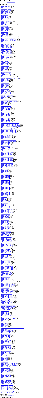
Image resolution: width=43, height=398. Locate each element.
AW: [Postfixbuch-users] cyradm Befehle (5, 62)
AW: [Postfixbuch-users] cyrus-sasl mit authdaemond (6, 74)
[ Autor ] (12, 2)
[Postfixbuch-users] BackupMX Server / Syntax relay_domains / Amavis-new (9, 36)
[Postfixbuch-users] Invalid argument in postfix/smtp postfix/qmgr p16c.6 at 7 (9, 127)
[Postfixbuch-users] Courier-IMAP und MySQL (6, 45)
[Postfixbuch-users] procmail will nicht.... (5, 275)
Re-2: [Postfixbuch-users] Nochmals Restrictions (6, 387)
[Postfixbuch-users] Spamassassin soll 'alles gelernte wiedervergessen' (8, 317)
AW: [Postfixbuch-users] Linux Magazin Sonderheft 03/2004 (7, 148)
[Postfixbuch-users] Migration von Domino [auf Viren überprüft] (7, 223)
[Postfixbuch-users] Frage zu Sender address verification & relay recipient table (9, 100)
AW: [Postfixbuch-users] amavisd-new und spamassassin (7, 21)
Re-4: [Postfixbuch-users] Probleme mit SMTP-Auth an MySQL (7, 389)
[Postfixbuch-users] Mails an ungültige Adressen (6, 204)
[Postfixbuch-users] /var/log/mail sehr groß (5, 7)
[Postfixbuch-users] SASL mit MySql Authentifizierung (6, 293)
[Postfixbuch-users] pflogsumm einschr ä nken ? (6, 246)
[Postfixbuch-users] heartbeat (4, 102)
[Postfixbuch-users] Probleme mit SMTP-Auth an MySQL (7, 267)
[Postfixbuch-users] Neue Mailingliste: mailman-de (6, 228)
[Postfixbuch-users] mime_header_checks (5, 224)
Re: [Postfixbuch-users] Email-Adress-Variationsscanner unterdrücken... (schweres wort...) (10, 78)
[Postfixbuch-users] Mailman (4, 195)
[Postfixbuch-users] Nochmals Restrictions (5, 235)
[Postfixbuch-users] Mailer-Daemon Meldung (5, 192)
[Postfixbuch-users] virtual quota (4, 355)
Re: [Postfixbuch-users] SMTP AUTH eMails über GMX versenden (8, 305)
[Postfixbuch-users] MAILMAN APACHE (5, 201)
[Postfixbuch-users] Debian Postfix (4, 75)
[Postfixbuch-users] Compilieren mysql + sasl (5, 43)
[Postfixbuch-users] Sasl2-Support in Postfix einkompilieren (7, 290)
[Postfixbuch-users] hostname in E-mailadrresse (6, 105)
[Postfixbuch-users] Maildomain (4, 169)
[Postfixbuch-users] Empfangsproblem (5, 79)
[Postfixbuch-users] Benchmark (4, 41)
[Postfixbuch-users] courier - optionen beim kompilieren (6, 56)
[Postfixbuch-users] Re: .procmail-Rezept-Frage (6, 280)
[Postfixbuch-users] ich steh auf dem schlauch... (6, 107)
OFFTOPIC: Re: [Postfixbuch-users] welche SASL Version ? (7, 383)
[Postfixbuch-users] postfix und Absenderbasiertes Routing (7, 266)
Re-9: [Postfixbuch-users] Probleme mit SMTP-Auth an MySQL (7, 392)
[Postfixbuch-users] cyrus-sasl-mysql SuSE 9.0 (6, 72)
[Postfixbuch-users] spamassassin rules (5, 313)
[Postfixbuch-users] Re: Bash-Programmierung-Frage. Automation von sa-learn (9, 281)
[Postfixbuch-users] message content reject (5, 222)
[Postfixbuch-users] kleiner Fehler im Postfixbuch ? (6, 136)
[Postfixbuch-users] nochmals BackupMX (5, 229)
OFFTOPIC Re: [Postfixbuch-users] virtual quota (6, 386)
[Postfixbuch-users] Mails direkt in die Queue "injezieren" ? (7, 209)
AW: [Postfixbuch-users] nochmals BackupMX (6, 230)
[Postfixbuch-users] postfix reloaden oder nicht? (6, 256)
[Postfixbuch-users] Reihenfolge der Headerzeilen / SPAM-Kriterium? (8, 284)
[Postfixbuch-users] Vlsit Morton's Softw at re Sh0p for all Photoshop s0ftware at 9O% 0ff (10, 365)
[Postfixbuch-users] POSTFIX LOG (5, 255)
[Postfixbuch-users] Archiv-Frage (4, 25)
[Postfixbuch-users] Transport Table (4, 329)
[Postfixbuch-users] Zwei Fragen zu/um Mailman (6, 382)
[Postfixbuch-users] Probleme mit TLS (5, 271)
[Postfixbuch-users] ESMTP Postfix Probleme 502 (6, 92)
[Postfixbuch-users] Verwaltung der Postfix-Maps (6, 338)
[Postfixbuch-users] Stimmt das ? (4, 319)
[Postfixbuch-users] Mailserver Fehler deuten (5, 213)
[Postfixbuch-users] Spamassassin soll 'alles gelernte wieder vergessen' (8, 315)
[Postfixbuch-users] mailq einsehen (4, 203)
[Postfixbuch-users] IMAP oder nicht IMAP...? (6, 108)
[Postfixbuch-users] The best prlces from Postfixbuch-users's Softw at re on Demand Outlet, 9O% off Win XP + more (12, 328)
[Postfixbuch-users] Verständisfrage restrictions (6, 334)
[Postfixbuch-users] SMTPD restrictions (5, 310)
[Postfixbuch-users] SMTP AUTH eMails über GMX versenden (7, 304)
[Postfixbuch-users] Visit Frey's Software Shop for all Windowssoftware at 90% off (9, 364)
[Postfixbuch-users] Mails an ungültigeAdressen (6, 206)
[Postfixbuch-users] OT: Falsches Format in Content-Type (7, 245)
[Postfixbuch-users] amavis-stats (4, 14)
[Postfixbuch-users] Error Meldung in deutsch (5, 91)
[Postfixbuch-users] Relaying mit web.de (5, 288)
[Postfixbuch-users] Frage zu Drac (4, 97)
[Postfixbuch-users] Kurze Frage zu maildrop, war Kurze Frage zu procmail (8, 140)
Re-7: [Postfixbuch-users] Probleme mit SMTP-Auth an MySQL (7, 391)
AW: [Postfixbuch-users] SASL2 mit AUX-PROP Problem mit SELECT (8, 292)
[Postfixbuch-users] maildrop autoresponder (5, 174)
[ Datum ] (14, 2)
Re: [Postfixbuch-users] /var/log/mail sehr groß (6, 9)
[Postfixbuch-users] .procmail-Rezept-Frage (5, 6)
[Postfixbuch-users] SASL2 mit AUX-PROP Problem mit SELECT (8, 291)
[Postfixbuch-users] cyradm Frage (4, 69)
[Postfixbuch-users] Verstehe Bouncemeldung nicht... (6, 331)
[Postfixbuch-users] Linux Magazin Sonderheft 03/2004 (6, 149)
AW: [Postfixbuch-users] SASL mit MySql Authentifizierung (7, 297)
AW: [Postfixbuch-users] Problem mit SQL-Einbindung (6, 273)
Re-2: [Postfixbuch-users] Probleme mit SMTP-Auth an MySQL (7, 388)
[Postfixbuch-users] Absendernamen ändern (5, 11)
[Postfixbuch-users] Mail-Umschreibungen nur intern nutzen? (7, 164)
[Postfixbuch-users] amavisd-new (4, 17)
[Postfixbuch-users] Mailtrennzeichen (5, 216)
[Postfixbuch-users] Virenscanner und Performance (6, 340)
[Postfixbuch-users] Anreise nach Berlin (5, 22)
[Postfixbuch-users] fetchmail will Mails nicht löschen (6, 93)
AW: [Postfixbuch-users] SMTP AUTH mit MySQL (6, 308)
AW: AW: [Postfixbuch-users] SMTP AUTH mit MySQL (7, 309)
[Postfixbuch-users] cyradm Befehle (5, 60)
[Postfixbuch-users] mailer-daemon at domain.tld (6, 190)
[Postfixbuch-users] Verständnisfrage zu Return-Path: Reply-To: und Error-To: (9, 337)
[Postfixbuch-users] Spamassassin (4, 312)
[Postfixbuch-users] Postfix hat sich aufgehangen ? (6, 251)
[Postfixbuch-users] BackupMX (4, 30)
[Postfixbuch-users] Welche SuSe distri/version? (6, 374)
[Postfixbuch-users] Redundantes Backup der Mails (6, 283)
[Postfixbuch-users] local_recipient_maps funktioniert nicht (7, 152)
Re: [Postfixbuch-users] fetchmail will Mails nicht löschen (7, 95)
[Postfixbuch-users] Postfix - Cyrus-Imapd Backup (6, 250)
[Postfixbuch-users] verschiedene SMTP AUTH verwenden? (7, 330)
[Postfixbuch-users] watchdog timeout (5, 366)
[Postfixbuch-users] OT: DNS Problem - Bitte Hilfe (6, 237)
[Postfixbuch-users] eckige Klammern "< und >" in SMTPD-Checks (8, 76)
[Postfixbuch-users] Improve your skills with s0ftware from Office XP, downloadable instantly (10, 123)
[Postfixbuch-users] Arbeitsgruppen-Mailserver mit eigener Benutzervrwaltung (9, 24)
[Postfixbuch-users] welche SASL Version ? (5, 368)
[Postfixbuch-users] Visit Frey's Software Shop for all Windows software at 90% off (9, 363)
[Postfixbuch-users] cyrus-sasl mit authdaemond (6, 73)
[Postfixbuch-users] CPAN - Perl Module (5, 57)
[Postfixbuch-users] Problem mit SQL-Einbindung (6, 272)
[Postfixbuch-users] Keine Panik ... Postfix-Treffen (6, 134)
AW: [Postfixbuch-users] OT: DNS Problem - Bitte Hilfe (6, 240)
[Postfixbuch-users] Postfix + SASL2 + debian (6, 247)
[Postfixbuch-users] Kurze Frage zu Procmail (5, 142)
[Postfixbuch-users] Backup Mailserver (5, 27)
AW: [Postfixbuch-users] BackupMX (5, 31)
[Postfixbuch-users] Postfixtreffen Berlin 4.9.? (5, 261)
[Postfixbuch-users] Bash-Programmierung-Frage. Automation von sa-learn (8, 39)
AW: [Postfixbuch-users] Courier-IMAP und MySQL (6, 47)
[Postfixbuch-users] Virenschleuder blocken (5, 352)
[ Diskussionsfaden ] (9, 2)
